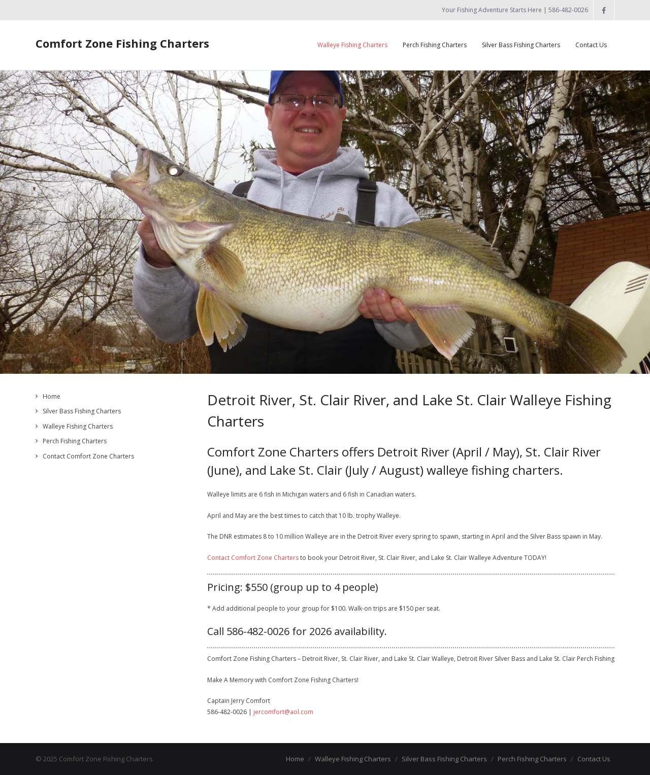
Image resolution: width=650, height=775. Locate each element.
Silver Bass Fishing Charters (82, 411)
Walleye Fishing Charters (78, 426)
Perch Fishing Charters (75, 441)
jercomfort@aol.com (283, 712)
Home (51, 396)
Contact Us (593, 758)
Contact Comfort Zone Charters (253, 557)
